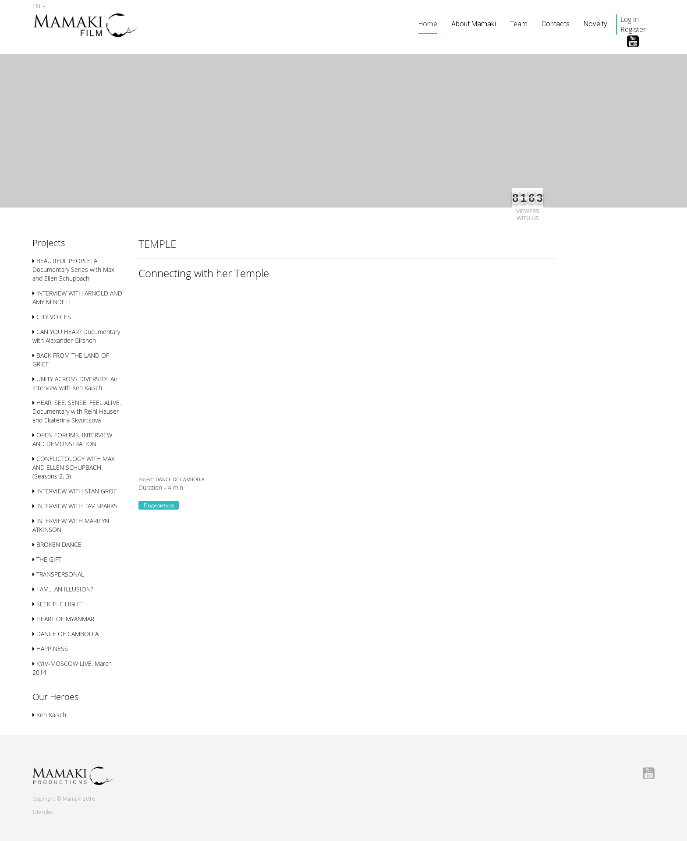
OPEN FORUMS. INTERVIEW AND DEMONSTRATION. (72, 439)
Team (519, 24)
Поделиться (159, 505)
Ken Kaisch (49, 715)
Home (427, 24)
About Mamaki (473, 24)
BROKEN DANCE (56, 544)
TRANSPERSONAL (58, 574)
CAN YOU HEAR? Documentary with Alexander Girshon (76, 336)
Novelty (595, 24)
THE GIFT (46, 559)
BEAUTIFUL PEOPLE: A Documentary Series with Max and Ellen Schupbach (73, 269)
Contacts (556, 24)
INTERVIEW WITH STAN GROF (74, 491)
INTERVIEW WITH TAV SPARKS (74, 506)
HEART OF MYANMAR (63, 619)
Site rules (42, 812)
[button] (48, 243)
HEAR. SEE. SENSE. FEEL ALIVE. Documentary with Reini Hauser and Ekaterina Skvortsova (76, 411)
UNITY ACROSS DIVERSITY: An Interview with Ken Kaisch (74, 383)
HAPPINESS (50, 648)
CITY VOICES (51, 317)
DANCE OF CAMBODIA (65, 634)
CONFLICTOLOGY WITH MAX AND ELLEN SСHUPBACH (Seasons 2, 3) (73, 467)
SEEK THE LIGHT (56, 604)
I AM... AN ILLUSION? (62, 589)
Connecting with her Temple (203, 273)
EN (39, 6)
